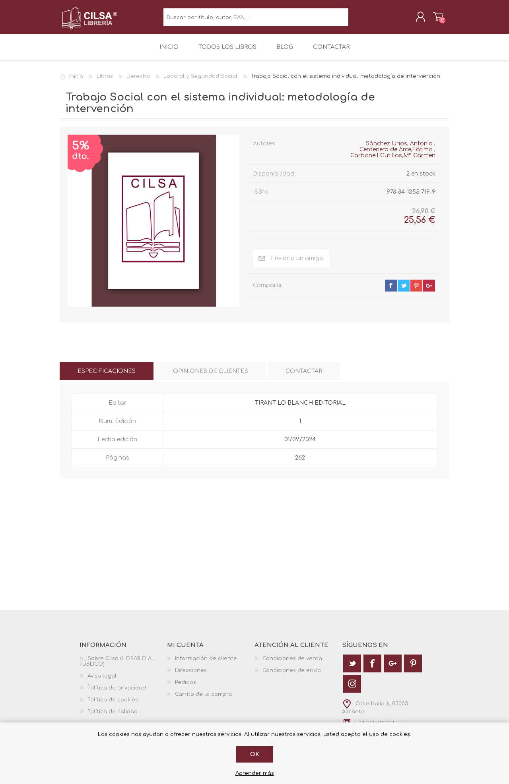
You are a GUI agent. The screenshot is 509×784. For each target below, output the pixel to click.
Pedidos (185, 688)
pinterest (416, 291)
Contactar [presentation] (304, 377)
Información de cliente (206, 664)
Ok (254, 754)
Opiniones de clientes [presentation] (210, 377)
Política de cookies (112, 705)
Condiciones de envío (291, 676)
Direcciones (191, 676)
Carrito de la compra (430, 19)
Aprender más (254, 773)
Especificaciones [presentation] (107, 377)
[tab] (106, 377)
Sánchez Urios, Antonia (399, 149)
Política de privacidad (116, 693)
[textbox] (255, 20)
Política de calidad (112, 717)
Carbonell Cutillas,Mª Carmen (392, 161)
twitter (404, 291)
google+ (429, 291)
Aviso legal (102, 681)
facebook (391, 291)
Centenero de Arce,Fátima (396, 155)
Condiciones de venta (292, 664)
